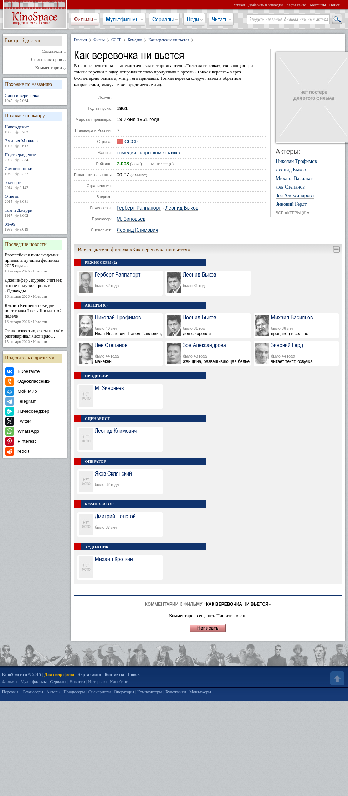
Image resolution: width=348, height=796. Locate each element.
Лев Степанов (290, 187)
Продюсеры (74, 691)
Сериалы (163, 19)
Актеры (53, 691)
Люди (192, 19)
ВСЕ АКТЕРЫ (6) (293, 213)
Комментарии (48, 67)
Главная (238, 4)
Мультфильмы (122, 19)
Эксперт (35, 185)
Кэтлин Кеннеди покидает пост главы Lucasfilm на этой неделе (35, 313)
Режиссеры (33, 691)
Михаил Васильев (294, 178)
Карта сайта (296, 4)
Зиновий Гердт (291, 204)
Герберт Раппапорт (139, 208)
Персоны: (11, 691)
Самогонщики (35, 171)
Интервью (97, 681)
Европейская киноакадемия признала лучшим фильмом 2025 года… (35, 263)
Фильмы (83, 19)
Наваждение (35, 129)
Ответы (35, 199)
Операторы (124, 691)
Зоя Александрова (295, 195)
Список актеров (46, 59)
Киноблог (119, 681)
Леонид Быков (181, 208)
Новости (77, 681)
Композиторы (149, 691)
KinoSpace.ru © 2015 (21, 674)
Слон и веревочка (35, 98)
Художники (175, 691)
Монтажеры (200, 691)
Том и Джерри (35, 212)
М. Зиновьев (131, 219)
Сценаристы (99, 691)
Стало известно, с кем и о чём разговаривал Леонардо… (35, 336)
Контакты (317, 4)
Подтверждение (35, 157)
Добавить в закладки (265, 4)
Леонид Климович (137, 230)
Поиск (334, 4)
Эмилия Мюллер (35, 143)
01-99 (35, 226)
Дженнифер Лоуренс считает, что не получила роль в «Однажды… (35, 288)
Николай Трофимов (296, 161)
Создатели (52, 51)
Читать (219, 19)
